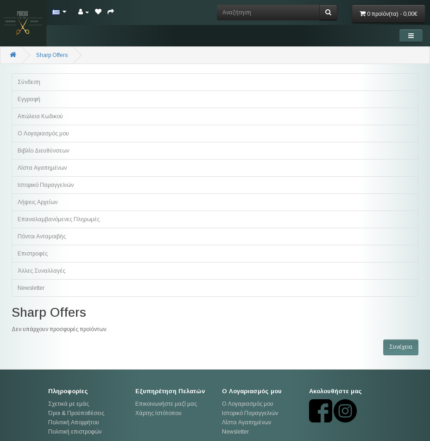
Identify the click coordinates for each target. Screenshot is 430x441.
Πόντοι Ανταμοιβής (42, 236)
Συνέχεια (400, 347)
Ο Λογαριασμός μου (43, 133)
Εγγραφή (29, 99)
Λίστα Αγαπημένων (42, 168)
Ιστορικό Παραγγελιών (46, 185)
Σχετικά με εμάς (68, 404)
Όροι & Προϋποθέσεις (76, 413)
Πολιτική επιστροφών (74, 431)
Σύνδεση (29, 82)
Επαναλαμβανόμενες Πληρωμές (59, 219)
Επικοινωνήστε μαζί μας (166, 404)
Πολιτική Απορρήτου (73, 422)
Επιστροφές (33, 253)
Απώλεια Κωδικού (40, 116)
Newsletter (31, 288)
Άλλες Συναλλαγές (41, 271)
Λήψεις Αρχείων (37, 202)
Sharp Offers (52, 55)
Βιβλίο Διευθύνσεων (43, 150)
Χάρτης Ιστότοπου (158, 413)
